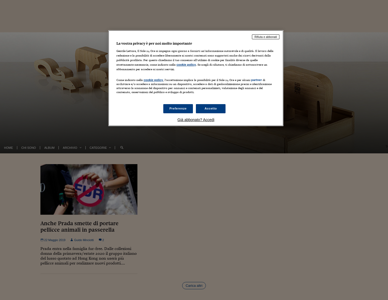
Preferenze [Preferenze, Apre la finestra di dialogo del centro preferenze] (178, 108)
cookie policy (186, 64)
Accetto (211, 108)
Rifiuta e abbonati (265, 36)
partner (256, 80)
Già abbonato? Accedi (196, 120)
